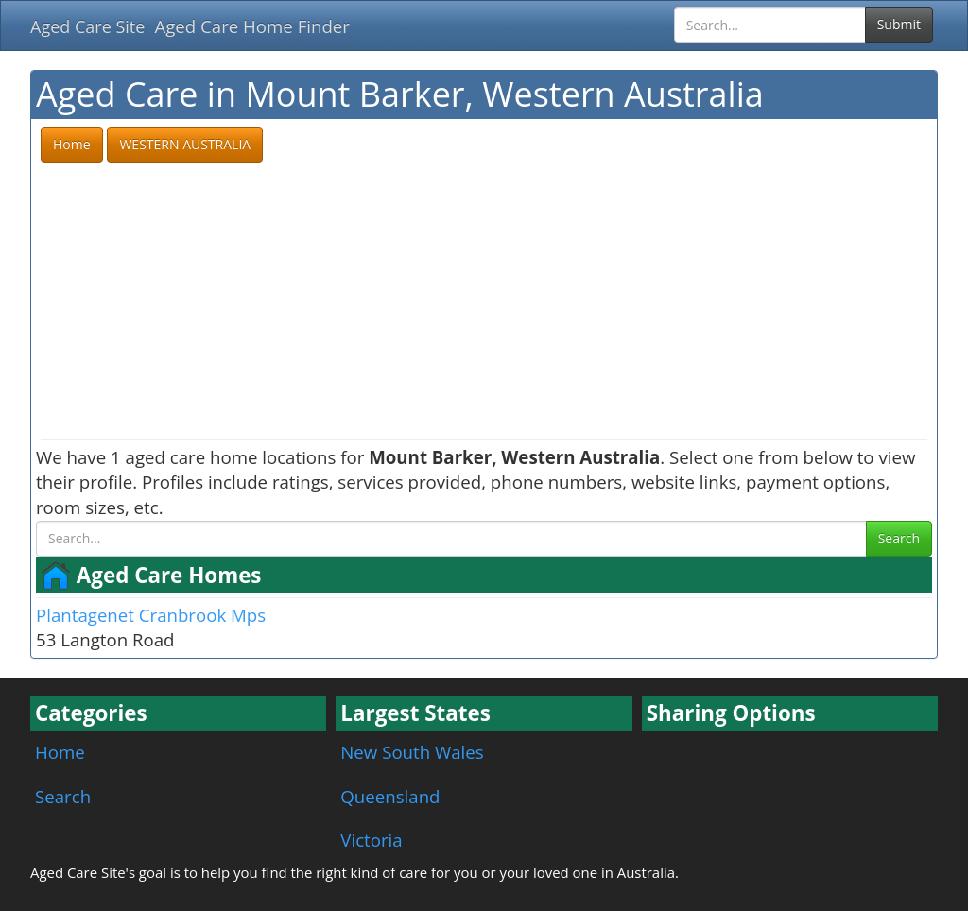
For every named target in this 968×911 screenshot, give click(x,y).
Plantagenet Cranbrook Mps (151, 615)
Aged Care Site (87, 26)
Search (899, 538)
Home (60, 752)
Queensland (390, 796)
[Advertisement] (484, 302)
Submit (899, 24)
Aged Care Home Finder (252, 26)
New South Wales (411, 752)
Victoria (371, 839)
